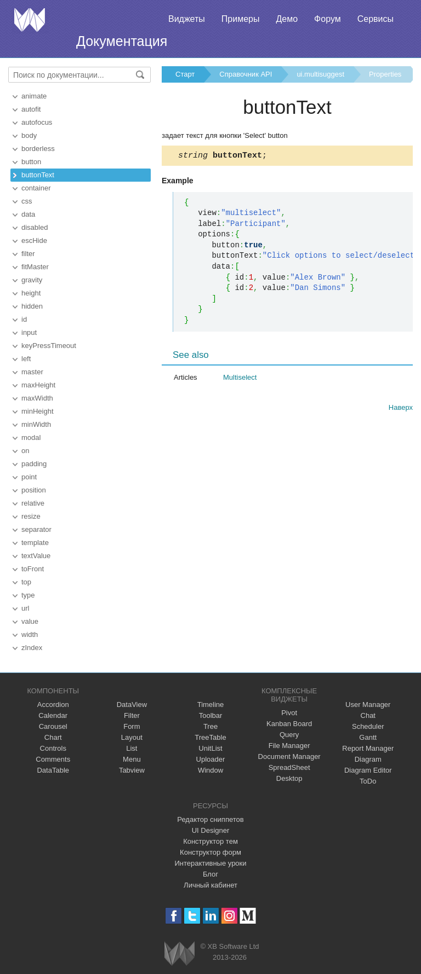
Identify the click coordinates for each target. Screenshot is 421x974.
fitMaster (35, 267)
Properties (385, 74)
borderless (38, 148)
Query (289, 734)
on (25, 451)
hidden (32, 306)
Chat (368, 715)
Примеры (240, 19)
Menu (132, 759)
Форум (327, 19)
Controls (53, 748)
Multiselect (240, 379)
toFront (32, 569)
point (29, 477)
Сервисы (375, 19)
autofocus (36, 122)
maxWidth (37, 398)
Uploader (210, 759)
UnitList (210, 748)
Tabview (132, 770)
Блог (210, 874)
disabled (34, 227)
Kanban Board (289, 724)
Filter (132, 715)
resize (31, 516)
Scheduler (368, 726)
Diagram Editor (368, 770)
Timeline (210, 704)
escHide (34, 240)
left (26, 359)
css (26, 201)
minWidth (36, 424)
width (29, 634)
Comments (53, 759)
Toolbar (211, 715)
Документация (121, 41)
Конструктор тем (210, 841)
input (29, 332)
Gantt (368, 737)
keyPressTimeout (48, 345)
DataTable (53, 770)
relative (32, 503)
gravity (31, 280)
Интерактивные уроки (210, 863)
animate (34, 96)
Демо (287, 19)
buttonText (37, 175)
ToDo (368, 781)
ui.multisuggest (320, 74)
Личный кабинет (210, 885)
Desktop (289, 778)
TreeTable (210, 737)
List (131, 748)
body (29, 135)
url (25, 608)
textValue (35, 556)
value (29, 621)
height (31, 293)
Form (131, 726)
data (28, 214)
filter (28, 254)
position (33, 490)
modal (31, 437)
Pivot (289, 713)
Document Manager (289, 756)
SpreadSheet (289, 767)
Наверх (401, 409)
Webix (179, 953)
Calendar (52, 715)
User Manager (367, 704)
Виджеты (186, 19)
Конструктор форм (210, 852)
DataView (132, 704)
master (32, 372)
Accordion (53, 704)
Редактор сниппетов (210, 819)
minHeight (37, 411)
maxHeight (38, 385)
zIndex (31, 647)
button (31, 162)
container (35, 188)
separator (36, 529)
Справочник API (245, 74)
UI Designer (211, 830)
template (35, 542)
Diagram (368, 759)
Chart (53, 737)
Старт (185, 74)
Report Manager (368, 748)
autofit (31, 109)
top (26, 582)
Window (210, 770)
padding (34, 464)
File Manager (289, 745)
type (28, 595)
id (24, 319)
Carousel (53, 726)
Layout (132, 737)
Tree (210, 726)
